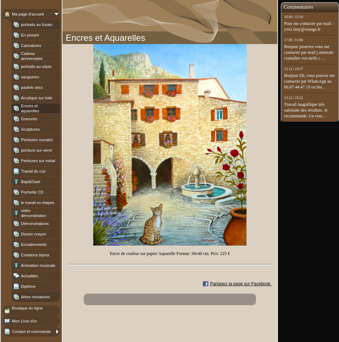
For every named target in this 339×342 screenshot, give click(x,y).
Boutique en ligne (27, 308)
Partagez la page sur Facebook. (240, 283)
